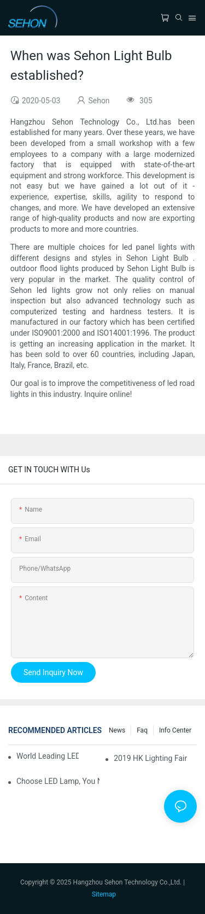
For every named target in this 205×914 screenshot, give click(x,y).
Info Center (175, 730)
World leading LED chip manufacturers (47, 756)
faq (142, 730)
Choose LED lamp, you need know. (57, 781)
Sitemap (104, 894)
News (117, 730)
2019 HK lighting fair (150, 758)
